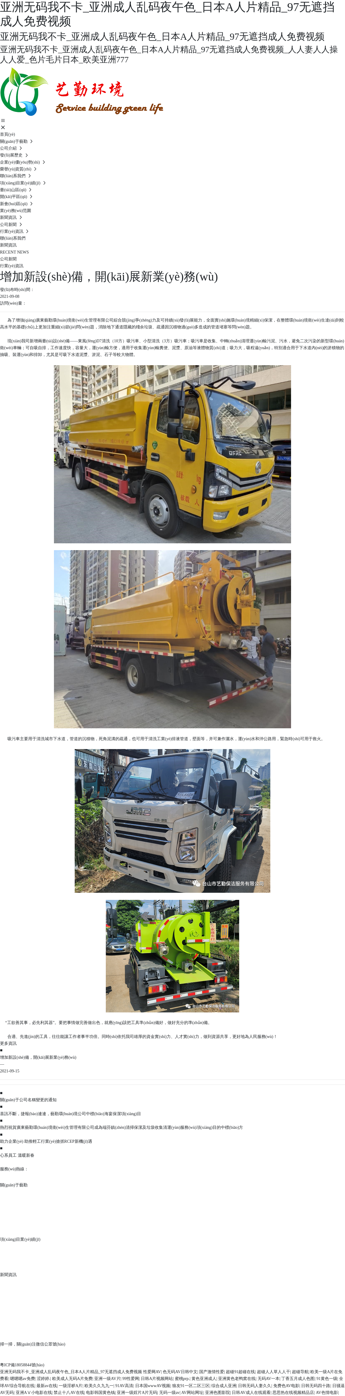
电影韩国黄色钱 (100, 1392)
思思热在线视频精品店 (293, 1392)
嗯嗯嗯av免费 (22, 1378)
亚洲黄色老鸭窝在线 (236, 1378)
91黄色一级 (327, 1378)
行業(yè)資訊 (11, 266)
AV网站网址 (192, 1392)
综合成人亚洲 (223, 1386)
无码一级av (169, 1392)
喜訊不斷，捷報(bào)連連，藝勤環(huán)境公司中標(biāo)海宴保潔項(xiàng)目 (70, 1114)
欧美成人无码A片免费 (72, 1378)
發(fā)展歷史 (13, 1202)
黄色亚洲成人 (203, 1378)
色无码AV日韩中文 (180, 1372)
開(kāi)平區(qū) (15, 1256)
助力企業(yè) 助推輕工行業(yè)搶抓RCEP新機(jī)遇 (46, 1141)
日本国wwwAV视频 (152, 1386)
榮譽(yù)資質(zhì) (18, 1221)
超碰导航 (300, 1372)
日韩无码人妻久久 (254, 1386)
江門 (200, 1351)
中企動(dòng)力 (181, 1351)
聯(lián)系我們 (14, 1231)
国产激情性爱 (211, 1372)
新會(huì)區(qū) (15, 1266)
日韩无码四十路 (315, 1386)
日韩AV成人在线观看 (251, 1392)
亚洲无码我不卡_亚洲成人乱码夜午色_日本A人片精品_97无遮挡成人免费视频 (71, 1372)
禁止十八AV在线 (69, 1392)
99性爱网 (130, 1378)
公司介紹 (9, 1193)
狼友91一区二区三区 (191, 1386)
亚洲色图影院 (217, 1392)
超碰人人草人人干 (273, 1372)
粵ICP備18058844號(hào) (22, 1365)
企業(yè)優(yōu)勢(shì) (23, 1212)
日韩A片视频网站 (157, 1378)
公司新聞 (8, 259)
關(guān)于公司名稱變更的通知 (28, 1100)
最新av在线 (46, 1386)
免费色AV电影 (286, 1386)
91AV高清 (124, 1386)
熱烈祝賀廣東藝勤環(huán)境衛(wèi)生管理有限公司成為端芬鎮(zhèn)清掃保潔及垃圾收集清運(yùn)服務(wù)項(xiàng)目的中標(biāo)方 (121, 1127)
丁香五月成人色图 (297, 1378)
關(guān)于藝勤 (14, 1185)
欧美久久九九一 (99, 1386)
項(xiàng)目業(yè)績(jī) (20, 1239)
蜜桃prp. (182, 1378)
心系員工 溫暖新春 (17, 1155)
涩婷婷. (43, 1378)
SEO (209, 1351)
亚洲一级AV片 (107, 1378)
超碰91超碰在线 (240, 1372)
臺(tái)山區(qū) (15, 1247)
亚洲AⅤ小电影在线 (34, 1392)
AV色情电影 (327, 1392)
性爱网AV (152, 1372)
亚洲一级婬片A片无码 (137, 1392)
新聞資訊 (8, 1274)
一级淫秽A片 (70, 1386)
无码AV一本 (268, 1378)
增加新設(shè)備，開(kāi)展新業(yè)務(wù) (38, 1057)
